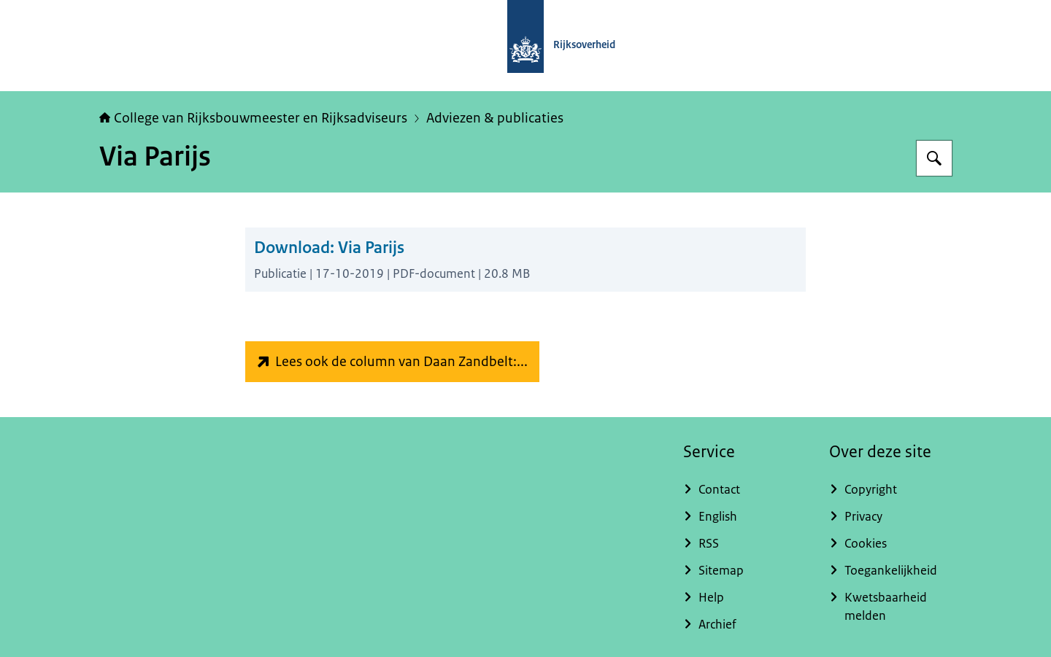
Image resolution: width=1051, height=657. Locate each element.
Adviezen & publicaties (494, 118)
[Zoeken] (934, 158)
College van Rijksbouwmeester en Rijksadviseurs (253, 118)
